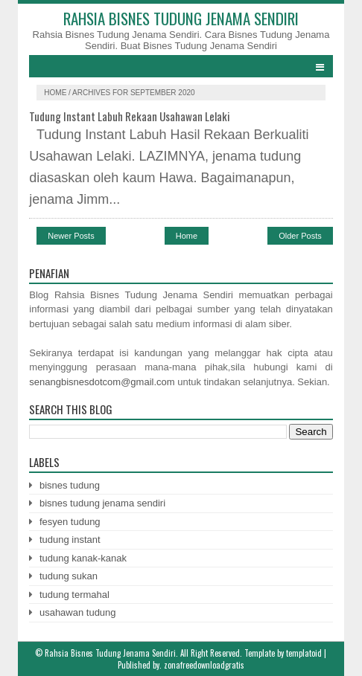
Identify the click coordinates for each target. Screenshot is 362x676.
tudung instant (70, 539)
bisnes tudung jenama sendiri (102, 503)
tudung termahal (74, 594)
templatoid (304, 653)
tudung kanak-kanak (83, 558)
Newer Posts (71, 235)
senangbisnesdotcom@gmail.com (101, 381)
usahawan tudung (77, 612)
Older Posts (300, 235)
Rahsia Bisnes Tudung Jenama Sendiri (181, 18)
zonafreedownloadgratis (204, 665)
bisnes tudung (69, 485)
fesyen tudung (70, 521)
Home (56, 92)
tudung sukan (68, 576)
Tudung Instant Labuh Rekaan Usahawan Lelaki (129, 116)
